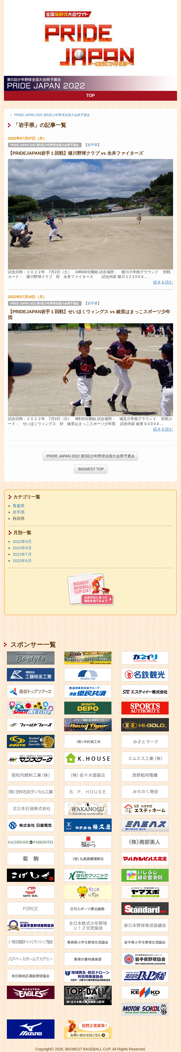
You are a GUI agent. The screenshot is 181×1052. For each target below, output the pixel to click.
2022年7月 (22, 554)
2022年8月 (22, 548)
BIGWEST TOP (90, 469)
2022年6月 (22, 560)
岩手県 (92, 145)
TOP (131, 95)
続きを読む (163, 282)
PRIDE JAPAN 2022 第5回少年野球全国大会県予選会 (44, 145)
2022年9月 (22, 541)
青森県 (19, 505)
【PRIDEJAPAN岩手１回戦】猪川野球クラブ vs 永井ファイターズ (75, 153)
